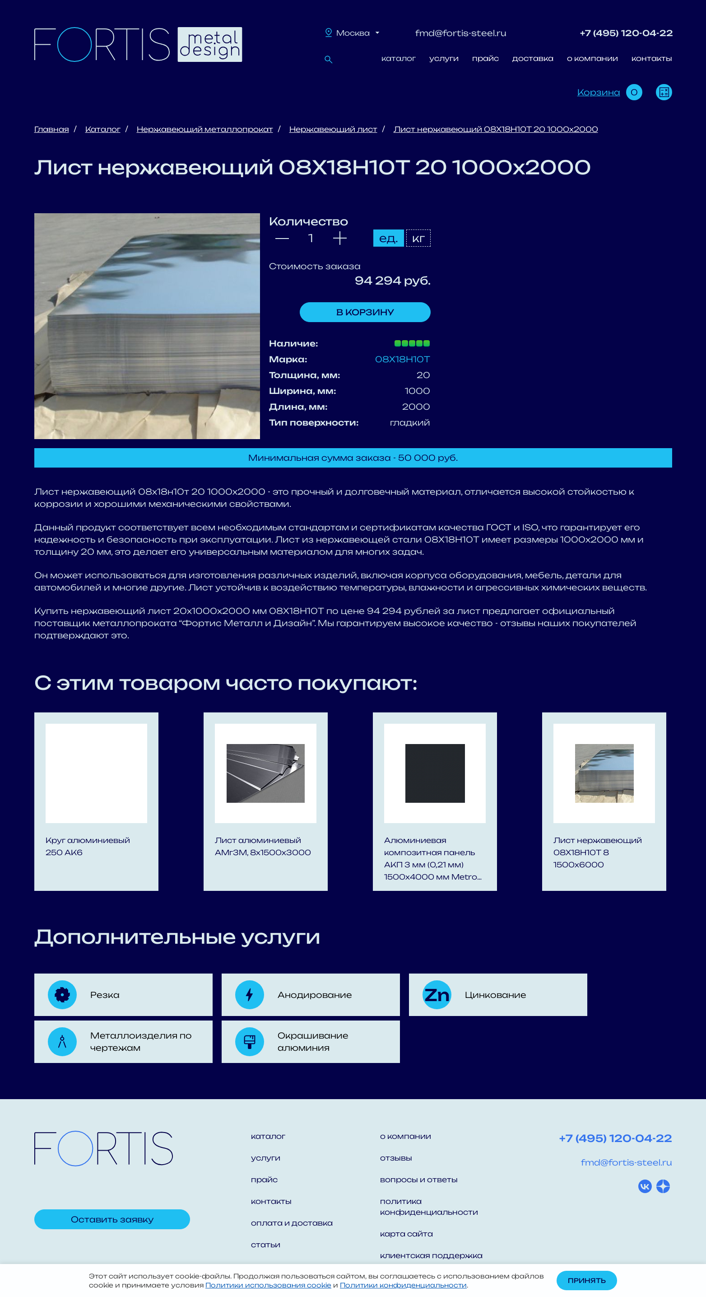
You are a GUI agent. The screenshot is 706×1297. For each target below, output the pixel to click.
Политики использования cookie (268, 1285)
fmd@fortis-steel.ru (460, 33)
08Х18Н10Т (402, 359)
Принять (587, 1280)
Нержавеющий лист (333, 129)
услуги (444, 58)
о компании (592, 58)
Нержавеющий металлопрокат (205, 129)
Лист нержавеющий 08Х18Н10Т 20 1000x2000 (496, 129)
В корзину (365, 312)
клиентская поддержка (431, 1255)
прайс (485, 58)
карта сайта (406, 1233)
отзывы (396, 1157)
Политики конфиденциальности (403, 1285)
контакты (652, 58)
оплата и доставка (292, 1222)
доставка (532, 58)
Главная (51, 129)
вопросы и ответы (419, 1179)
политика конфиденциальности (429, 1207)
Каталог (103, 129)
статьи (265, 1244)
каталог (398, 58)
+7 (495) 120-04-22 (626, 33)
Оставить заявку (112, 1219)
